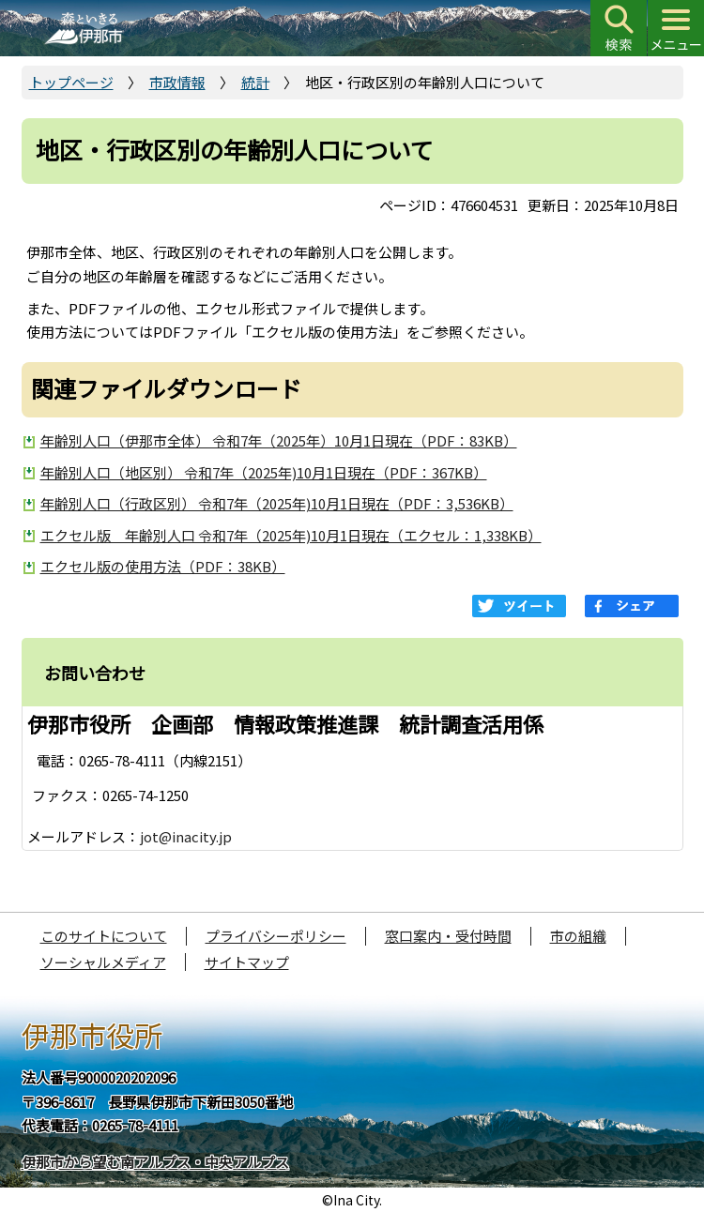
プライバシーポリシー (276, 936)
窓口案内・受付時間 (448, 936)
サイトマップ (247, 962)
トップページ (71, 82)
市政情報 (177, 82)
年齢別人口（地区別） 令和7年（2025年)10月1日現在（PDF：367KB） (263, 472)
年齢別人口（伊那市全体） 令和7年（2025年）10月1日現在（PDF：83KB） (278, 440)
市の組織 (578, 936)
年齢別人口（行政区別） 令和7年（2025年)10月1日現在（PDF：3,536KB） (276, 503)
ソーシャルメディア (103, 962)
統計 (255, 82)
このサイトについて (103, 936)
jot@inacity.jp (186, 836)
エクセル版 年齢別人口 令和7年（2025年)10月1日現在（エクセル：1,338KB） (291, 535)
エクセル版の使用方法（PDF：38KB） (162, 566)
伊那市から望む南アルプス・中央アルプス (155, 1162)
